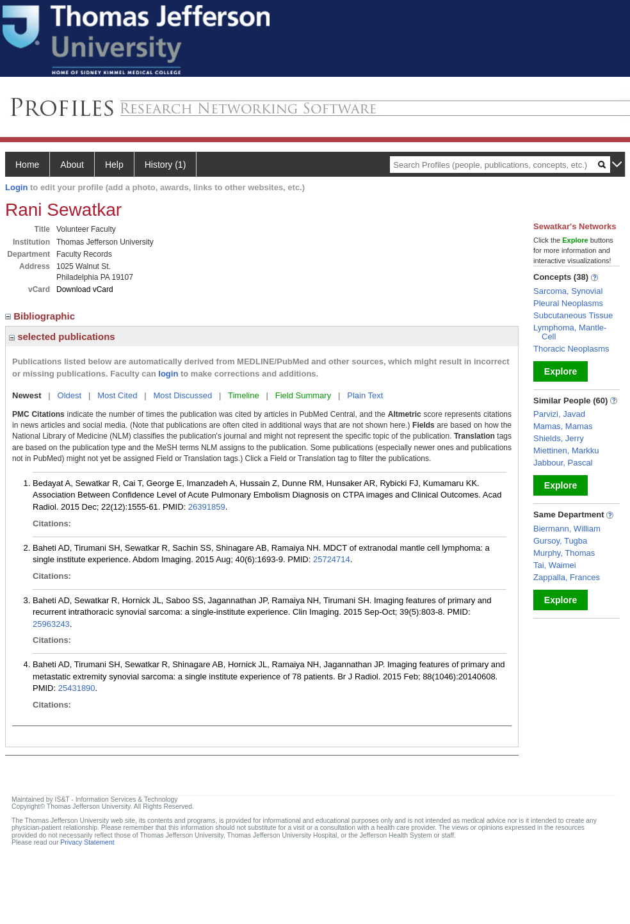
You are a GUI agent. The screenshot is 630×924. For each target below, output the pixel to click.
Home (27, 164)
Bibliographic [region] (41, 316)
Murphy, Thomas (564, 553)
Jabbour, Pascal (563, 462)
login (168, 373)
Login (16, 187)
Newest (27, 395)
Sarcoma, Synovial (567, 291)
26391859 (206, 507)
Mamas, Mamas (562, 426)
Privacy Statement (87, 842)
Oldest (70, 395)
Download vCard (84, 289)
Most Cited (117, 395)
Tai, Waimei (554, 565)
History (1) (165, 164)
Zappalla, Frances (566, 577)
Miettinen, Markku (566, 450)
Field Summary (303, 395)
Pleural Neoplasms (568, 303)
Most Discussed (182, 395)
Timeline (243, 395)
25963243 (51, 624)
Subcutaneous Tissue (573, 315)
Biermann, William (567, 528)
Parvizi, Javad (559, 414)
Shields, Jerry (558, 438)
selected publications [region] (62, 336)
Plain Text (365, 395)
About (72, 164)
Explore (560, 371)
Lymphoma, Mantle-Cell (569, 332)
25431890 (76, 688)
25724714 (331, 559)
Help (114, 164)
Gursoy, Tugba (560, 541)
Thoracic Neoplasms (571, 348)
